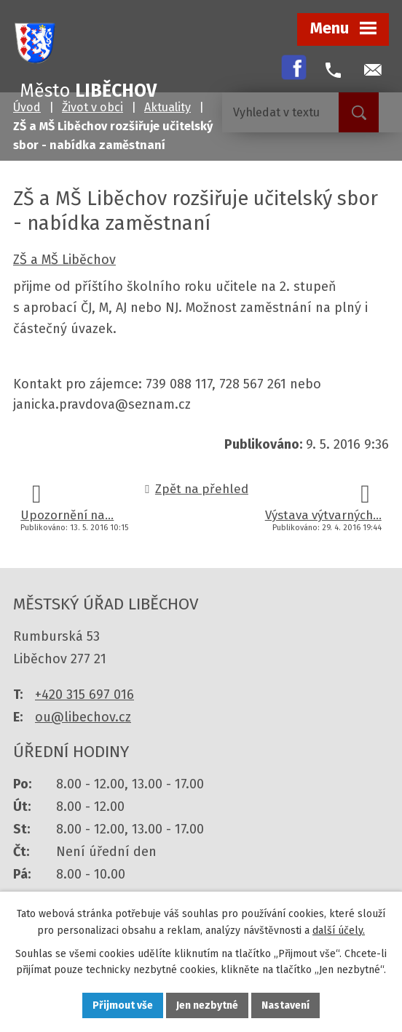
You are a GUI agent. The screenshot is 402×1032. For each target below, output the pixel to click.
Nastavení (285, 1005)
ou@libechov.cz (83, 717)
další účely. (338, 930)
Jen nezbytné (207, 1005)
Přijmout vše (122, 1005)
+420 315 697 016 (84, 695)
